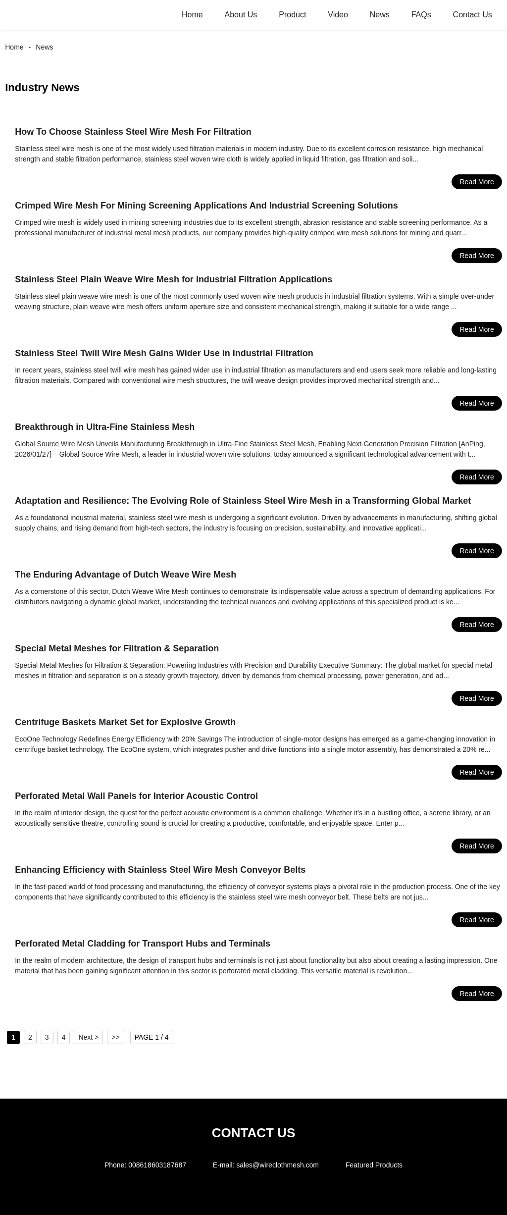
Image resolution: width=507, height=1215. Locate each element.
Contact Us (472, 14)
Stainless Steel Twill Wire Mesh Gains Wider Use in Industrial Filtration (164, 353)
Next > (88, 1037)
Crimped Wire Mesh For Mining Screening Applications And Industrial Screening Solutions (206, 206)
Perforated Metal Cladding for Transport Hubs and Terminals (142, 944)
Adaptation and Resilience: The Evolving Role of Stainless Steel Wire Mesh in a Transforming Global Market (243, 501)
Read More (476, 182)
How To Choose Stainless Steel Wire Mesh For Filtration (133, 132)
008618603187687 (157, 1165)
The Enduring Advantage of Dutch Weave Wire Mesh (125, 575)
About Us (241, 14)
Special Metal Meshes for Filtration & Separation (117, 648)
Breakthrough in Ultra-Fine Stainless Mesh (105, 427)
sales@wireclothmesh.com (277, 1165)
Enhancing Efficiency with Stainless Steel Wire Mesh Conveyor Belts (160, 870)
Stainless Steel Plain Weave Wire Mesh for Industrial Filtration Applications (173, 279)
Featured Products (374, 1165)
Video (338, 14)
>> (115, 1037)
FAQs (421, 14)
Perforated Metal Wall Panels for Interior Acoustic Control (136, 796)
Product (292, 14)
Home (192, 14)
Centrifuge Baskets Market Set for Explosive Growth (125, 722)
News (380, 14)
